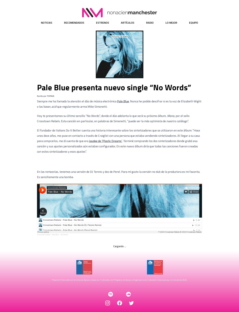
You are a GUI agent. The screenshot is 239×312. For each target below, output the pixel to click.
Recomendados (74, 23)
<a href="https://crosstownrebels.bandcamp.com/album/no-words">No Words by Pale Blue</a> (119, 161)
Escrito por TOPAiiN (45, 96)
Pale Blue (123, 101)
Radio (150, 23)
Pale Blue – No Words (60, 235)
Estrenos (102, 23)
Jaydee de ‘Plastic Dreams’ (105, 141)
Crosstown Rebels (43, 235)
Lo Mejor (171, 23)
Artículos (127, 23)
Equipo (193, 23)
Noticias (46, 23)
